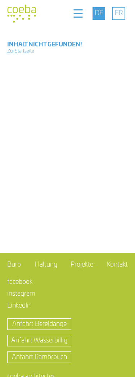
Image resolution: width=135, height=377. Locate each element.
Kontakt (117, 265)
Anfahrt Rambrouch (39, 357)
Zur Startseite (20, 51)
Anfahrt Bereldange (39, 324)
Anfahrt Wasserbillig (39, 340)
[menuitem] (99, 13)
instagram (21, 294)
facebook (19, 282)
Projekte (82, 265)
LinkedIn (19, 306)
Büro (14, 265)
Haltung (46, 265)
